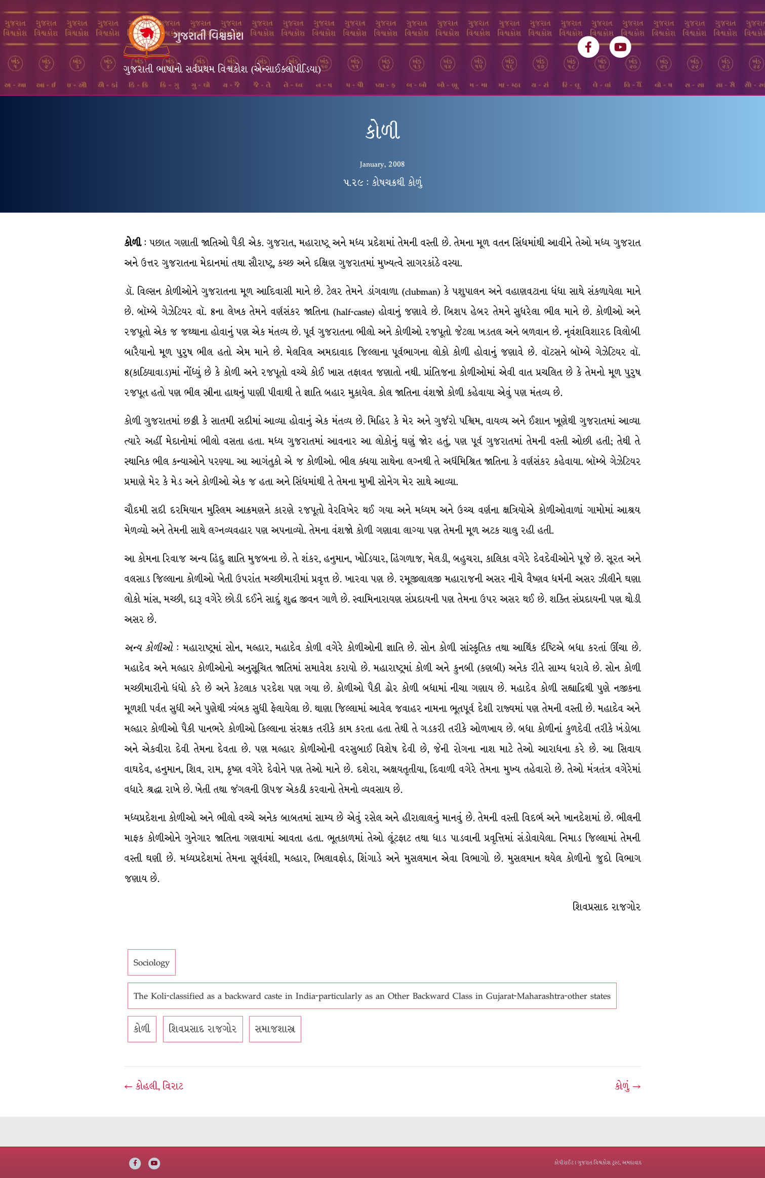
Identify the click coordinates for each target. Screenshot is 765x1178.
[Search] (633, 107)
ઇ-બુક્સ (363, 110)
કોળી (142, 1059)
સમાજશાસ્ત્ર (275, 1059)
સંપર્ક (454, 110)
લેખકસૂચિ (269, 110)
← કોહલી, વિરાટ (154, 1117)
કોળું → (627, 1117)
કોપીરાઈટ (564, 1162)
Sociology (152, 993)
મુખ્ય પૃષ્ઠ (147, 110)
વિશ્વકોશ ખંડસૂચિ (207, 110)
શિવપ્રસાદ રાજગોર (203, 1059)
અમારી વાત (410, 110)
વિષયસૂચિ (318, 110)
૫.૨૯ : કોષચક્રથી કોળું (382, 213)
